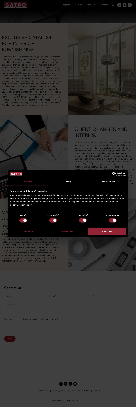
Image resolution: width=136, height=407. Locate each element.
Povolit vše (107, 231)
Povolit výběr (68, 231)
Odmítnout (29, 231)
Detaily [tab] (68, 181)
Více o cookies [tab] (108, 181)
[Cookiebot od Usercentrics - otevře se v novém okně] (114, 174)
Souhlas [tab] (28, 181)
